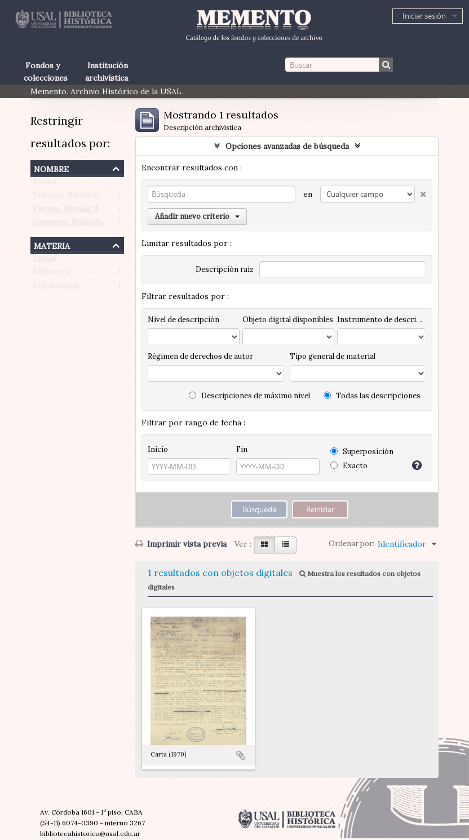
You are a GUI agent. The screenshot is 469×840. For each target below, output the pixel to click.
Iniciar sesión (424, 16)
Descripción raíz (225, 269)
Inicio (158, 449)
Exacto (349, 465)
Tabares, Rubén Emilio (74, 197)
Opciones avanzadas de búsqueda (287, 146)
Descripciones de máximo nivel (249, 396)
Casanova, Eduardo (68, 224)
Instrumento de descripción (381, 319)
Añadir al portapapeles (240, 755)
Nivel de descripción (183, 319)
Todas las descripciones (372, 396)
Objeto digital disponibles (287, 319)
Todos (44, 184)
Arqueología (56, 288)
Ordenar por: (351, 543)
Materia (52, 245)
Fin (241, 449)
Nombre (51, 168)
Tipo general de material (332, 356)
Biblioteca (51, 274)
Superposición (361, 451)
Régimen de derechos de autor (200, 356)
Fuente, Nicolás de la (71, 211)
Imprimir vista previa (181, 544)
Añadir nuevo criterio (197, 216)
